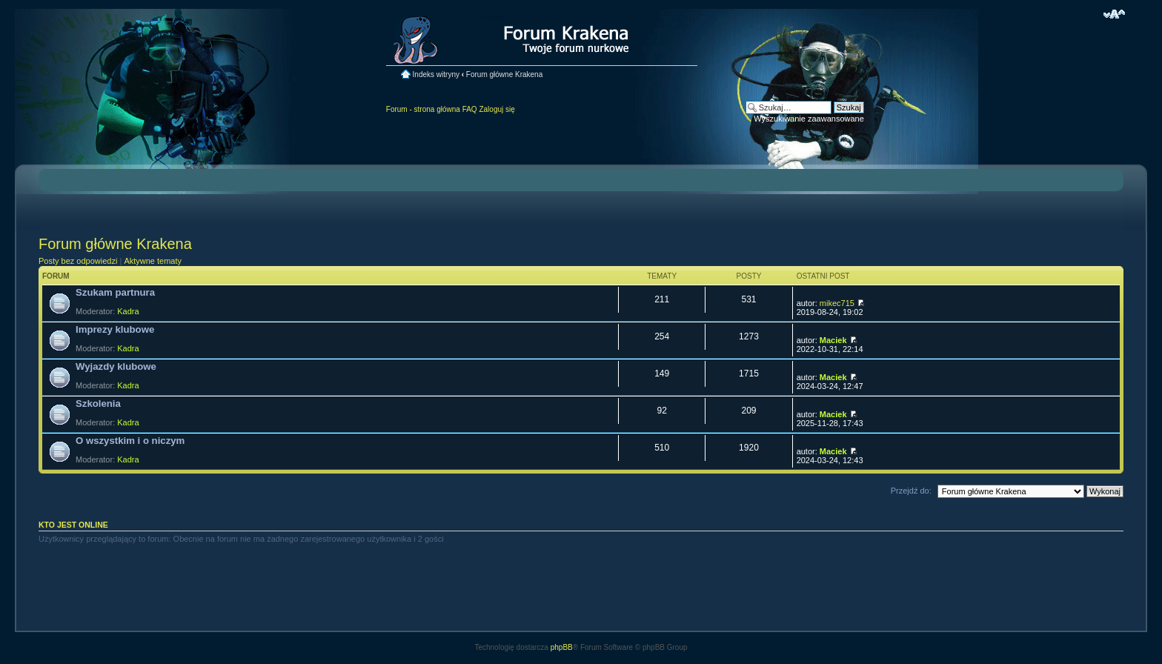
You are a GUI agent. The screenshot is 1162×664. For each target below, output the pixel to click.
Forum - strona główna (423, 109)
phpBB (562, 647)
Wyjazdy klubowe (116, 366)
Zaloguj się (496, 109)
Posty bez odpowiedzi (78, 260)
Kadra (128, 311)
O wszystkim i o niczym (130, 440)
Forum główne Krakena (504, 74)
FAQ (469, 109)
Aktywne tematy (153, 260)
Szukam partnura (115, 292)
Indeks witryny (436, 74)
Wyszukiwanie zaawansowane (808, 118)
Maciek (833, 340)
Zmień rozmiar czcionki (1114, 14)
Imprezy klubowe (115, 329)
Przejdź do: (911, 490)
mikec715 (837, 303)
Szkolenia (98, 403)
